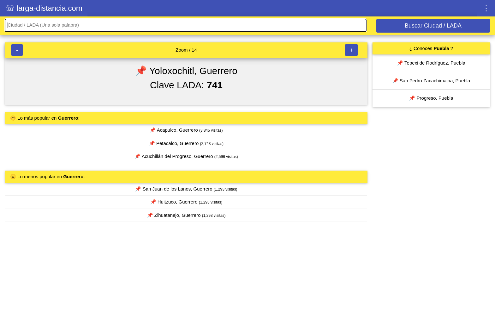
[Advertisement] (186, 273)
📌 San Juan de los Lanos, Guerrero (186, 188)
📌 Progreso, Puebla (431, 98)
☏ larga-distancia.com (43, 8)
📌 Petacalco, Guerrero (186, 143)
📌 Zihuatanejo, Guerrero (186, 215)
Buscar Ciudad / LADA (433, 25)
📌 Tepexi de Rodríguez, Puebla (431, 63)
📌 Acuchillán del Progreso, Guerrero (186, 156)
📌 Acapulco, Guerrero (186, 130)
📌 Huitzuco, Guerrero (186, 201)
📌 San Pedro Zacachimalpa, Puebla (431, 80)
